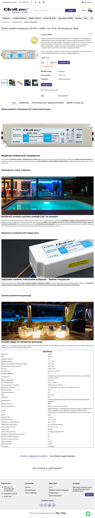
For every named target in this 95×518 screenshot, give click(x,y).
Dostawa (27, 487)
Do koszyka (64, 62)
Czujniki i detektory (19, 18)
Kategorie (7, 18)
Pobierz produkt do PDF (49, 90)
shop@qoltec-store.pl (10, 493)
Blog (85, 18)
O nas (50, 487)
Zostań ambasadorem (55, 495)
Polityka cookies (54, 493)
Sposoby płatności (30, 490)
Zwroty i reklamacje (31, 493)
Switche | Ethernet (35, 18)
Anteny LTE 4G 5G (50, 18)
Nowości (78, 18)
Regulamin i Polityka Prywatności (59, 490)
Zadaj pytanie (46, 84)
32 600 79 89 (8, 496)
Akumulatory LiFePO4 (65, 18)
